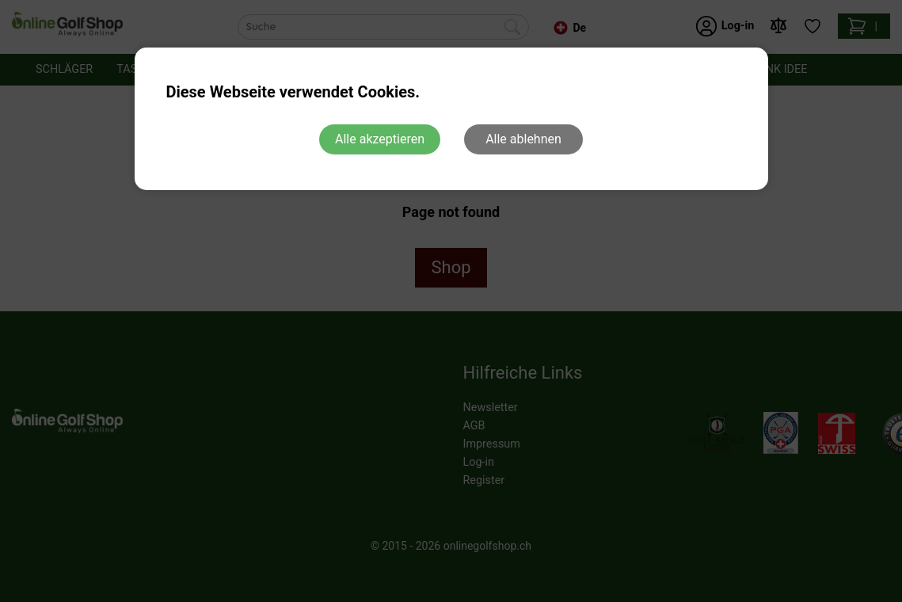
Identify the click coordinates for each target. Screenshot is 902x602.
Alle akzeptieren (379, 139)
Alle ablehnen (523, 139)
